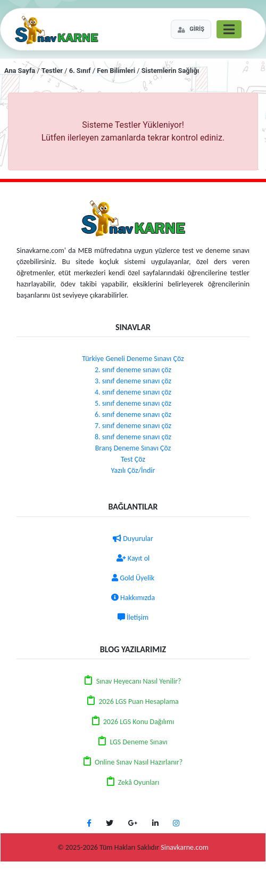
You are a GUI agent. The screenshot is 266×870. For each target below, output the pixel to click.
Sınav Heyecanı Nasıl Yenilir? (138, 681)
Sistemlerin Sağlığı (171, 71)
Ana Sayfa (19, 71)
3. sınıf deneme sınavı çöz (133, 380)
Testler (52, 71)
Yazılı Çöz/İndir (133, 470)
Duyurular (133, 538)
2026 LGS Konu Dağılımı (138, 721)
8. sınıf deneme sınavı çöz (133, 436)
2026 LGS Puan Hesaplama (138, 701)
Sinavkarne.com (185, 847)
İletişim (133, 617)
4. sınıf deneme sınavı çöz (133, 392)
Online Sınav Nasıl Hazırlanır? (138, 762)
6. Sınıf (80, 71)
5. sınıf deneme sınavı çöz (133, 403)
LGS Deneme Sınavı (138, 741)
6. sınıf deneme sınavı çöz (133, 414)
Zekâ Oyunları (139, 782)
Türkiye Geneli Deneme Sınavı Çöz (133, 358)
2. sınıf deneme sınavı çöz (133, 369)
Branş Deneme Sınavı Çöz (133, 448)
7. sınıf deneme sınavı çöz (133, 425)
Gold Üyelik (133, 577)
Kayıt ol (133, 558)
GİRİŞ (191, 29)
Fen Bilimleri (116, 71)
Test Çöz (133, 459)
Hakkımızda (133, 597)
